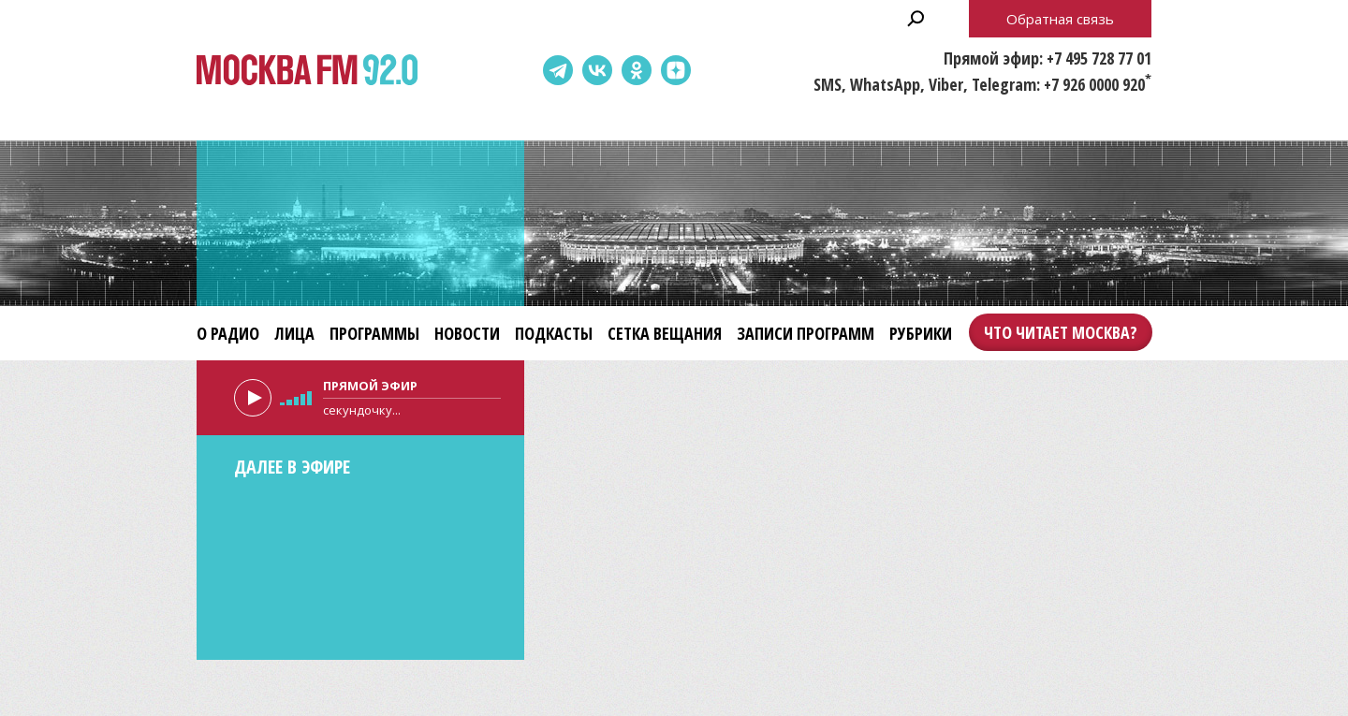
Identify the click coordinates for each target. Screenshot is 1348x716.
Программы (374, 333)
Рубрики (920, 333)
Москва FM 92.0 (307, 70)
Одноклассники (637, 70)
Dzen (676, 70)
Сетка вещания (665, 333)
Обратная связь (1060, 18)
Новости (467, 333)
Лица (294, 333)
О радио (228, 333)
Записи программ (805, 333)
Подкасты (554, 333)
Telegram (558, 70)
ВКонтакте (597, 70)
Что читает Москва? (1060, 332)
